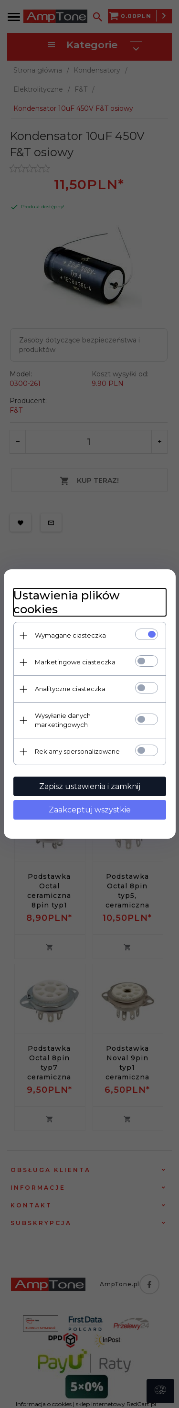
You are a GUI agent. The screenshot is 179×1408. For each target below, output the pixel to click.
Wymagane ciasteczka (70, 635)
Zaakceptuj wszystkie (90, 809)
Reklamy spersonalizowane (77, 751)
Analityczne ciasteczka (70, 689)
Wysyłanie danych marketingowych (63, 720)
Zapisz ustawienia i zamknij (89, 786)
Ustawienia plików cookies (66, 602)
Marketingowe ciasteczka (75, 662)
